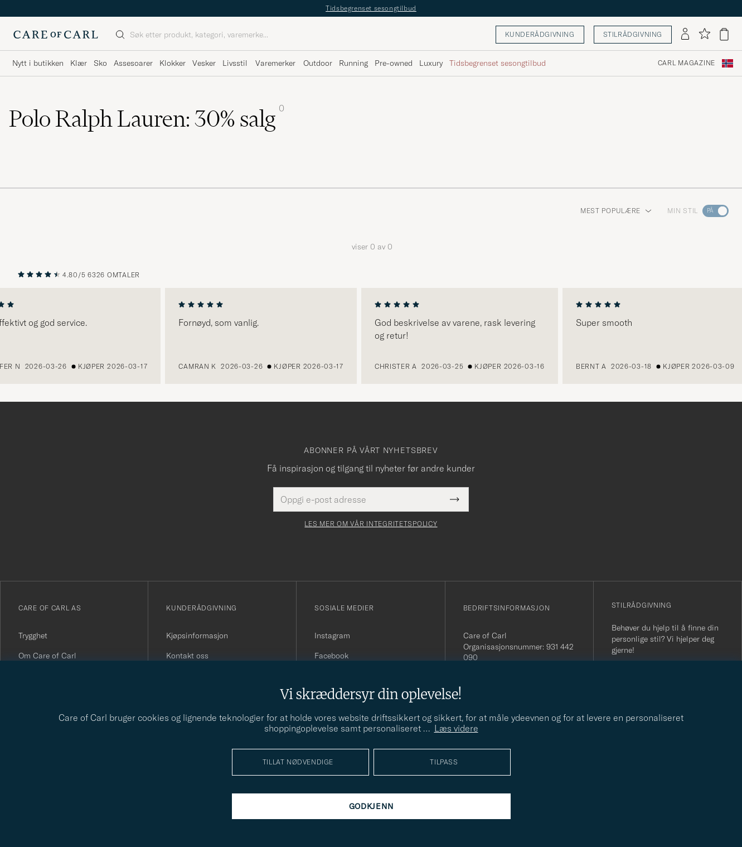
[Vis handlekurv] (724, 34)
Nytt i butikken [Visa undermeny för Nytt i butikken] (38, 63)
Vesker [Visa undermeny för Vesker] (204, 63)
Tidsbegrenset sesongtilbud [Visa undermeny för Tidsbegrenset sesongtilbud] (497, 63)
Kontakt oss (187, 656)
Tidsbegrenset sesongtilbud (371, 8)
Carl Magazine (686, 63)
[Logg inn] (685, 34)
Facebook (331, 656)
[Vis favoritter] (704, 34)
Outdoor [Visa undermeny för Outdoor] (317, 63)
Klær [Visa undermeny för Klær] (78, 63)
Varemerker (275, 63)
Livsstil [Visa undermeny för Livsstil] (235, 63)
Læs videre (456, 728)
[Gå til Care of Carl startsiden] (55, 34)
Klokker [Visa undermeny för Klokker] (172, 63)
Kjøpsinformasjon (197, 636)
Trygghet (32, 636)
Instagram (332, 636)
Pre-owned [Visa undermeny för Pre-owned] (394, 63)
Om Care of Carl (47, 656)
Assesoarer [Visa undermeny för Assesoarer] (133, 63)
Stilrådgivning (632, 34)
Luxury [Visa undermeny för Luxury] (431, 63)
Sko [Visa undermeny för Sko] (100, 63)
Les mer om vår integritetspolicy (370, 524)
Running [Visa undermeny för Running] (353, 63)
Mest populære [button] (616, 210)
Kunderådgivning (540, 34)
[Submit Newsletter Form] (454, 499)
